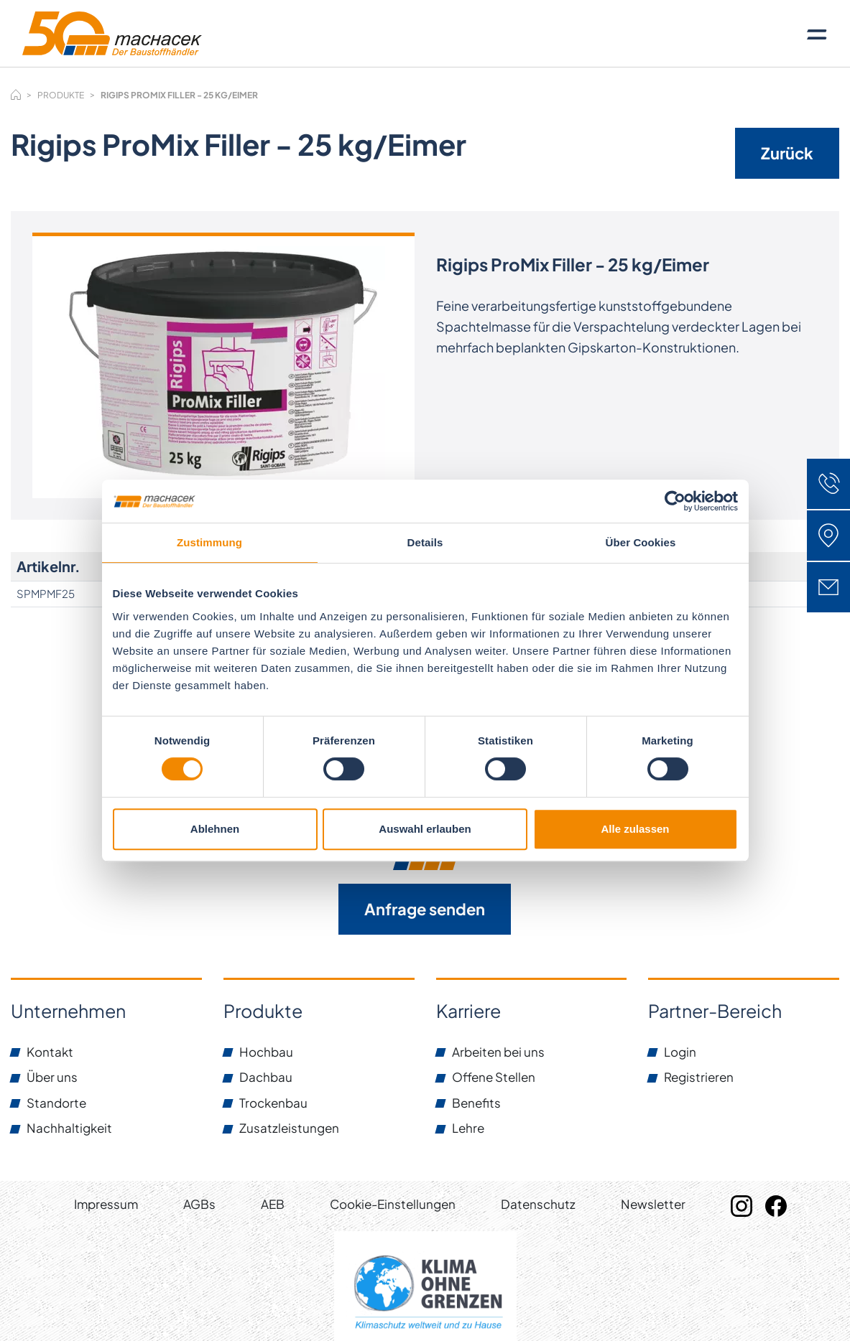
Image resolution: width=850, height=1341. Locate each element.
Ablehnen (214, 829)
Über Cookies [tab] (641, 542)
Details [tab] (425, 542)
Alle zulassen (635, 829)
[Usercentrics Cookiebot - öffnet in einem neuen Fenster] (675, 501)
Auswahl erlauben (425, 829)
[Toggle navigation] (817, 34)
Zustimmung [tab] (209, 542)
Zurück (787, 153)
